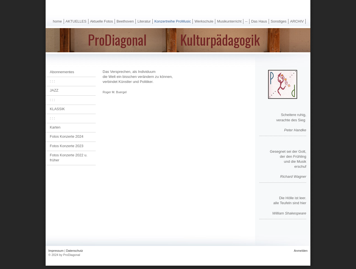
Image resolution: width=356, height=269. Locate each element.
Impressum (55, 250)
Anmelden (301, 250)
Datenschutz (74, 250)
